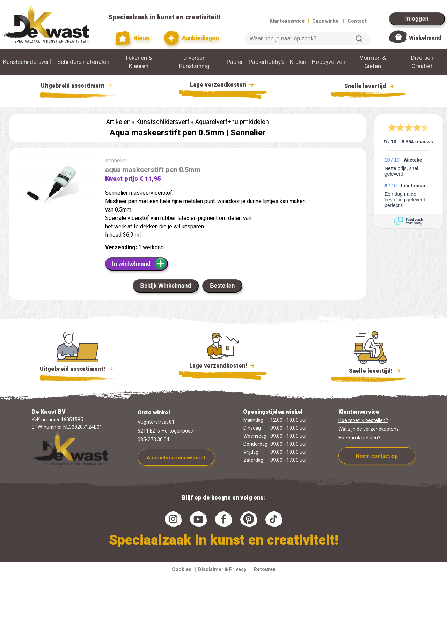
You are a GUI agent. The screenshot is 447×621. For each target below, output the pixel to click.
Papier (235, 62)
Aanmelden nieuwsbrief (176, 457)
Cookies (181, 569)
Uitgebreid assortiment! (77, 369)
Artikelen (118, 122)
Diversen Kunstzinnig (194, 62)
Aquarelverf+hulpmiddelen (232, 122)
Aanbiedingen (191, 38)
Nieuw (132, 38)
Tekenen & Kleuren (138, 62)
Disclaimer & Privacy (222, 569)
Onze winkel (326, 21)
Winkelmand (425, 38)
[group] (53, 185)
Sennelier (248, 133)
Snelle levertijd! (370, 370)
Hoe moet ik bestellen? (363, 420)
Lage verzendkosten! (222, 366)
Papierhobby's (266, 62)
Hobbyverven (328, 62)
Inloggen (417, 19)
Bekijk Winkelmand (165, 286)
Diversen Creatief (422, 62)
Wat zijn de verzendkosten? (368, 429)
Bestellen (222, 286)
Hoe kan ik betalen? (359, 438)
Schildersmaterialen (83, 62)
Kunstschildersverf (27, 62)
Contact (357, 21)
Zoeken (359, 38)
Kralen (298, 62)
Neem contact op (377, 456)
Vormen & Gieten (373, 62)
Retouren (265, 569)
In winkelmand (139, 263)
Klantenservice (287, 21)
